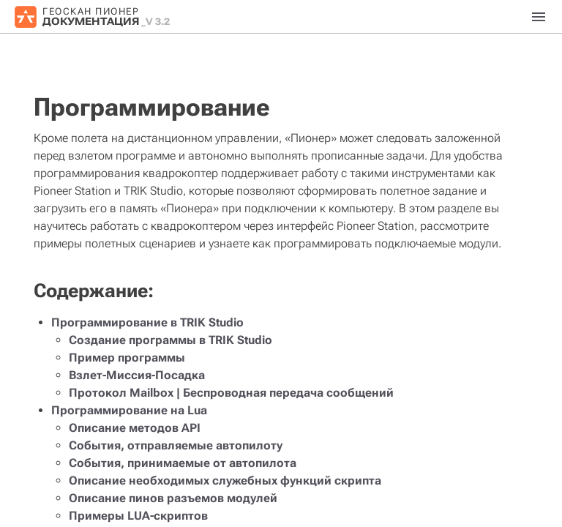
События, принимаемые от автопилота (182, 463)
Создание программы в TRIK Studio (170, 340)
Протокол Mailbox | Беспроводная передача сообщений (231, 393)
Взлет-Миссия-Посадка (137, 375)
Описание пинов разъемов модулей (173, 498)
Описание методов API (135, 428)
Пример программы (127, 358)
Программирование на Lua (129, 410)
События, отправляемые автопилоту (175, 445)
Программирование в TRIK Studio (147, 322)
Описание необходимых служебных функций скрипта (225, 480)
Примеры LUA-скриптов (138, 516)
